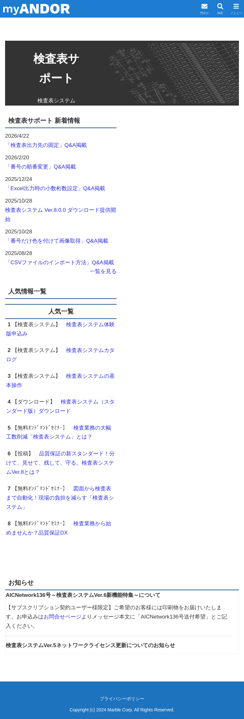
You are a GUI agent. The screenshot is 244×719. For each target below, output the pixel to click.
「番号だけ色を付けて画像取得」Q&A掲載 (56, 241)
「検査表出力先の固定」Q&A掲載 (46, 145)
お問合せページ (62, 617)
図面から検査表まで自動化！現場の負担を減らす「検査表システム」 (60, 498)
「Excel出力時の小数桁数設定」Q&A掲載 (55, 188)
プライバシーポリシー (122, 698)
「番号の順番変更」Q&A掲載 (40, 167)
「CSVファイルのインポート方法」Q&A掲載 (59, 262)
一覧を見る (103, 271)
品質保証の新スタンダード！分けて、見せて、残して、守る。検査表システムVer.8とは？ (60, 463)
